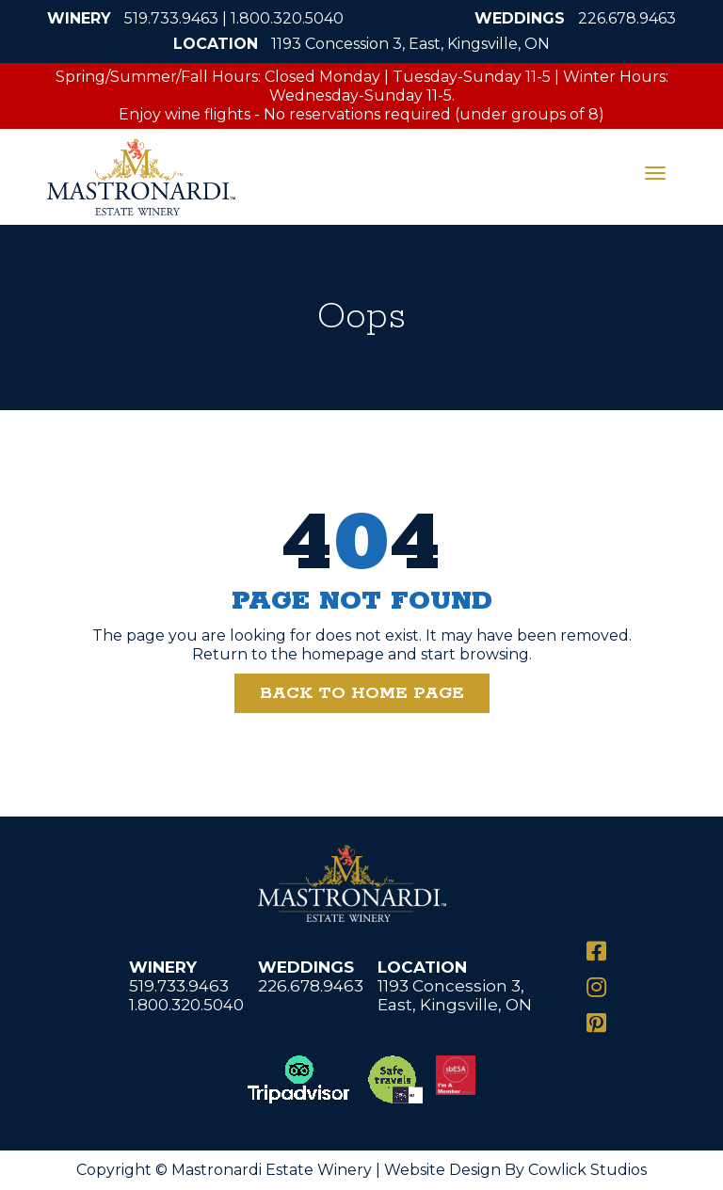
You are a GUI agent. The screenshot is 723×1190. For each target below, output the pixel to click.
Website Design (442, 1170)
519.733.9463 (171, 18)
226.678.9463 (627, 18)
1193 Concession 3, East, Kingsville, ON (410, 44)
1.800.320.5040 (287, 18)
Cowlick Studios (587, 1170)
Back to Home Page (362, 693)
